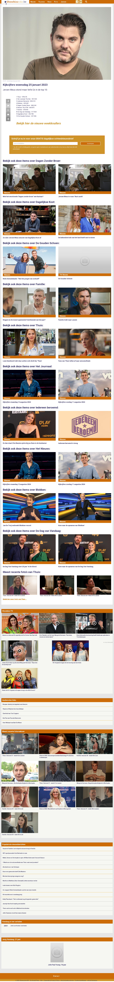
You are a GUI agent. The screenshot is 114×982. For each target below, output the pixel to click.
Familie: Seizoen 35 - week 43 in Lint (12, 834)
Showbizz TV (7, 611)
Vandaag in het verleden (12, 922)
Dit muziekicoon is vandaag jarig (12, 894)
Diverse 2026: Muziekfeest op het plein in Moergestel (55, 809)
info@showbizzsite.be (67, 980)
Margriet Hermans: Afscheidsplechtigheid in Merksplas (18, 783)
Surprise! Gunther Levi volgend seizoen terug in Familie (19, 848)
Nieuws (33, 2)
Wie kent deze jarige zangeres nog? (13, 876)
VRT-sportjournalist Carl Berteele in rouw (15, 853)
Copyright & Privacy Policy (51, 980)
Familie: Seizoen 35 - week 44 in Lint (12, 809)
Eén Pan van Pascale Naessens (12, 718)
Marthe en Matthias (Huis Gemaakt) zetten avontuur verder (20, 880)
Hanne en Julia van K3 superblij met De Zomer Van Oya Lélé (19, 635)
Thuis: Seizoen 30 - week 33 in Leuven (14, 595)
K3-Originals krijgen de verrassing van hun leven (67, 662)
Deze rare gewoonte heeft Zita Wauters (14, 871)
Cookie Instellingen (80, 980)
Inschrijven (90, 143)
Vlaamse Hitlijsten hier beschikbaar (13, 709)
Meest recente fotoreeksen (13, 731)
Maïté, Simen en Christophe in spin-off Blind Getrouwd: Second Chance (23, 857)
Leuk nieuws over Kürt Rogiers (12, 885)
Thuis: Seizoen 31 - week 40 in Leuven (88, 809)
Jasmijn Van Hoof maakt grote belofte (14, 903)
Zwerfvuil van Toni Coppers (11, 713)
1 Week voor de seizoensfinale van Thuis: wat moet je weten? (20, 862)
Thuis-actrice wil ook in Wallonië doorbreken (16, 908)
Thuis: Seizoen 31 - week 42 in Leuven (13, 755)
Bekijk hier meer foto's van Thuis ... (15, 599)
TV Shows (64, 275)
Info (41, 980)
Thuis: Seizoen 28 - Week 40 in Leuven (51, 595)
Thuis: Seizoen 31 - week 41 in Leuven (50, 783)
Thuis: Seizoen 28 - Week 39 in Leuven (88, 595)
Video (49, 2)
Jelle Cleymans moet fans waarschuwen (14, 913)
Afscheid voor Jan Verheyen (11, 867)
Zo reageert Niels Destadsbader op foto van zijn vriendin (19, 890)
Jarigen (63, 2)
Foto (56, 2)
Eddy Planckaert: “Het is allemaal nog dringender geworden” (20, 899)
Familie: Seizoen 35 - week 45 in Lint (87, 755)
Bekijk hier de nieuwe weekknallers (38, 123)
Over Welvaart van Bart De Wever (12, 722)
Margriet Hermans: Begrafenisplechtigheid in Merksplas (93, 783)
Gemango (94, 980)
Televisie (41, 2)
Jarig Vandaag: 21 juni (11, 939)
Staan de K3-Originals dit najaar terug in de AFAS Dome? (18, 690)
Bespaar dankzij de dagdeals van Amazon (15, 704)
